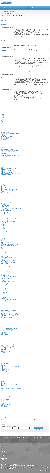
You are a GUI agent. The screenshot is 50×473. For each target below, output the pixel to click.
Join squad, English (4, 284)
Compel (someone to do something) (8, 172)
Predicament (3, 352)
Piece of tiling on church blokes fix (7, 347)
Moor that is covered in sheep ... (7, 321)
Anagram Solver (31, 7)
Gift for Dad (3, 247)
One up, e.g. (3, 335)
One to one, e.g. (4, 333)
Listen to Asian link (4, 298)
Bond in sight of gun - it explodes (7, 149)
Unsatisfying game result (5, 399)
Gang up (2, 243)
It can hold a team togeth (5, 268)
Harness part (3, 255)
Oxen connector (4, 339)
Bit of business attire (4, 145)
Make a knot (3, 302)
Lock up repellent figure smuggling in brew (9, 299)
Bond (2, 148)
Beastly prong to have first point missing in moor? (10, 133)
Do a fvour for (3, 204)
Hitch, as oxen (3, 258)
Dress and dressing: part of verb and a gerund (9, 218)
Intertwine (2, 267)
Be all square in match (5, 132)
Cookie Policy (47, 470)
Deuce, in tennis (4, 195)
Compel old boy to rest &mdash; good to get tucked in (11, 173)
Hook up (2, 259)
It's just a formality (4, 271)
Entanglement (3, 222)
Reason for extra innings (5, 359)
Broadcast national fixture (5, 154)
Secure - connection (4, 368)
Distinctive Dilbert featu (5, 199)
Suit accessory (3, 380)
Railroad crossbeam (4, 355)
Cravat (2, 186)
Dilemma (2, 197)
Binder (2, 142)
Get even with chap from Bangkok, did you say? (10, 245)
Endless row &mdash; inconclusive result (8, 221)
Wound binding (3, 405)
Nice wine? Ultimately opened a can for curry (9, 328)
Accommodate (3, 119)
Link (1, 296)
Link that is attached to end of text (7, 297)
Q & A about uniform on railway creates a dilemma (10, 353)
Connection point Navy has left (6, 177)
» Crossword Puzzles (4, 458)
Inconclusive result (4, 263)
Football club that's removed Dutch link (8, 237)
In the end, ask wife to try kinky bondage (8, 262)
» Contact (2, 459)
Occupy (2, 331)
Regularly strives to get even (6, 363)
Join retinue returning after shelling (7, 283)
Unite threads (3, 397)
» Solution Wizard (4, 450)
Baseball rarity (3, 131)
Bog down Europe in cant (5, 146)
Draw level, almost (4, 212)
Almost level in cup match (5, 124)
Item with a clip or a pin (5, 275)
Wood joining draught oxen (6, 404)
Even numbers (3, 225)
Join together (3, 285)
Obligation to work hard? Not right (7, 329)
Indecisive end (3, 264)
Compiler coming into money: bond (7, 174)
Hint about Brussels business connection (8, 257)
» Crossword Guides (4, 456)
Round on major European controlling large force (10, 366)
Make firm (2, 308)
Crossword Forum (25, 7)
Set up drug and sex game (6, 371)
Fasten (2, 230)
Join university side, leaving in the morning (8, 289)
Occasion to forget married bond (7, 330)
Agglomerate (3, 120)
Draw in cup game (4, 211)
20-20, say (3, 115)
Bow (1, 152)
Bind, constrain (3, 139)
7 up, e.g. (2, 117)
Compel (2, 171)
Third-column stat (4, 383)
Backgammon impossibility (6, 129)
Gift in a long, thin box (5, 249)
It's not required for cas (5, 272)
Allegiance (2, 121)
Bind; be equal (3, 140)
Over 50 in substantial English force (7, 337)
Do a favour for (4, 203)
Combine (2, 167)
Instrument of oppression (5, 265)
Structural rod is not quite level (6, 379)
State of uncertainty (4, 378)
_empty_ (2, 408)
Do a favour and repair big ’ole (6, 202)
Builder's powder (4, 156)
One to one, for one (4, 334)
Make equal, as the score (5, 304)
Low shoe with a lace (5, 300)
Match (2, 316)
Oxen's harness (3, 342)
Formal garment (4, 239)
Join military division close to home (7, 281)
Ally (1, 122)
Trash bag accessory (4, 391)
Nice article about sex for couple (7, 327)
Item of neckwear (4, 274)
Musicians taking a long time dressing (8, 322)
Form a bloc (3, 238)
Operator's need (4, 336)
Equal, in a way (3, 223)
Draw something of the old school (7, 217)
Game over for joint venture (6, 242)
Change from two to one (5, 164)
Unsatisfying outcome (5, 400)
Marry (2, 312)
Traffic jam (3, 390)
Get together (3, 246)
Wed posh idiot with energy (6, 402)
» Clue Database (3, 451)
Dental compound (4, 193)
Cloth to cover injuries (5, 166)
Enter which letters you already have (9, 426)
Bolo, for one (3, 147)
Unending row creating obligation (7, 395)
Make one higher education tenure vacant (8, 310)
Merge (2, 319)
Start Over (38, 429)
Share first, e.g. (3, 372)
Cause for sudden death (5, 163)
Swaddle (2, 381)
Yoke (1, 407)
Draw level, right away (5, 213)
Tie (1, 386)
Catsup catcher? (4, 159)
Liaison (2, 295)
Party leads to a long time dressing (7, 344)
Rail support (3, 354)
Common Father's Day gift (6, 170)
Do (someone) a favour (5, 200)
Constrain (2, 178)
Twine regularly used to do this (6, 392)
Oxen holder (3, 341)
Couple (2, 179)
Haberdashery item (4, 252)
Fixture (2, 236)
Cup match (3, 188)
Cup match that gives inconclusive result (8, 190)
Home (2, 7)
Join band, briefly (4, 279)
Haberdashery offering (5, 253)
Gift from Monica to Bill (5, 248)
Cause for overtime (4, 161)
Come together (3, 169)
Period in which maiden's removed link (8, 346)
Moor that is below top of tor (6, 320)
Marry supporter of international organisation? (9, 315)
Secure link (3, 370)
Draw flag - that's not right (6, 210)
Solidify (2, 374)
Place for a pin (3, 348)
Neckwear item (3, 325)
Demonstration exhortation (6, 192)
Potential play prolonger (5, 351)
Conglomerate (3, 175)
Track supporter (4, 389)
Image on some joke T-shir (6, 261)
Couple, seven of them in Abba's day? (8, 182)
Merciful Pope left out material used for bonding (10, 318)
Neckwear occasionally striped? (6, 326)
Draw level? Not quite (5, 214)
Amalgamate (3, 125)
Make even (3, 306)
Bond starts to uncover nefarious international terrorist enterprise (13, 150)
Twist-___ (2, 393)
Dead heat (3, 191)
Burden (2, 158)
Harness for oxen (4, 254)
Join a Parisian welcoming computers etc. (8, 278)
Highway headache (4, 256)
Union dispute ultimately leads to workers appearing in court (12, 396)
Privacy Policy (42, 470)
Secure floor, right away (5, 369)
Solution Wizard (12, 7)
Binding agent (3, 143)
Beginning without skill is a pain (6, 136)
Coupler (2, 183)
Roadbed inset (3, 365)
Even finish (3, 224)
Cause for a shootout (5, 160)
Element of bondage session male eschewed (9, 220)
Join (1, 277)
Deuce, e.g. (3, 194)
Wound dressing (4, 406)
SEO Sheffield (37, 465)
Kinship (2, 290)
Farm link (2, 229)
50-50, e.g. (3, 116)
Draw (2, 207)
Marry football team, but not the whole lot (9, 313)
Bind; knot (2, 141)
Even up (2, 227)
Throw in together (4, 385)
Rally (1, 356)
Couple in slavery (4, 181)
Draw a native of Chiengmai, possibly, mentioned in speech (12, 208)
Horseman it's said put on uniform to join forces (10, 260)
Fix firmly (2, 233)
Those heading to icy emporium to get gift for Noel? (10, 384)
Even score (3, 226)
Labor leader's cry (4, 292)
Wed (1, 401)
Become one (3, 135)
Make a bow (3, 301)
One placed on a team (5, 332)
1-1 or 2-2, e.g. (3, 112)
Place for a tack (4, 349)
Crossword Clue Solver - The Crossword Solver (6, 2)
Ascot (2, 128)
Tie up (2, 387)
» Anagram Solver (4, 454)
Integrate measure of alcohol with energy (8, 266)
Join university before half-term (6, 288)
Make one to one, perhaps (6, 311)
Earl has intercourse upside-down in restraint (9, 219)
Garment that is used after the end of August (9, 244)
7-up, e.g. (2, 118)
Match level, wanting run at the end (7, 317)
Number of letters (5, 422)
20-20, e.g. (3, 114)
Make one (2, 309)
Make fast (2, 307)
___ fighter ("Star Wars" (5, 409)
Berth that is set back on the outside (7, 137)
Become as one (4, 134)
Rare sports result (4, 357)
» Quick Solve (3, 448)
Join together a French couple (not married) (9, 286)
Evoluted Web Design (25, 465)
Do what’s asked (4, 206)
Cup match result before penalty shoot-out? (9, 189)
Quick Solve (6, 7)
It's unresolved (3, 273)
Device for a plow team (5, 196)
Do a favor (3, 201)
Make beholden (3, 303)
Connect (2, 176)
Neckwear (2, 324)
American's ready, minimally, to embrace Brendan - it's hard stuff (13, 126)
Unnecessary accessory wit (6, 398)
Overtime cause (4, 338)
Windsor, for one (4, 403)
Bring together (3, 153)
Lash (1, 294)
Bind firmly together (4, 138)
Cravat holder (3, 187)
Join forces (3, 280)
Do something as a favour (6, 205)
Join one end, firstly (4, 282)
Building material (4, 157)
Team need (3, 382)
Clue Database (18, 7)
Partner (2, 343)
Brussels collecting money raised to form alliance (10, 155)
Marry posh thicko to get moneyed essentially (9, 314)
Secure (2, 367)
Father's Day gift (4, 231)
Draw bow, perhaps (4, 209)
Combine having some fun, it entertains (8, 168)
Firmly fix (2, 232)
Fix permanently (4, 235)
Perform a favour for (5, 345)
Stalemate (2, 375)
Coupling (2, 184)
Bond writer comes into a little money (8, 151)
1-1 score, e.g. (3, 113)
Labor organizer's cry (5, 293)
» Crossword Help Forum (5, 452)
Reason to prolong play (5, 361)
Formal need (3, 240)
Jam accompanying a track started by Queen (9, 276)
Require (2, 364)
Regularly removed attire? (5, 362)
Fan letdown (3, 228)
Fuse (1, 241)
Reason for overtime (4, 360)
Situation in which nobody (5, 373)
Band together (3, 130)
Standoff (2, 377)
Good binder (3, 250)
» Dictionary (3, 455)
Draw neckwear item (4, 215)
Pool (1, 350)
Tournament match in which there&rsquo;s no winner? (11, 388)
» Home (2, 447)
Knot (1, 291)
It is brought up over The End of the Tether (9, 270)
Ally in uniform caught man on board (7, 123)
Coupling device (4, 185)
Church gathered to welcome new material (9, 165)
